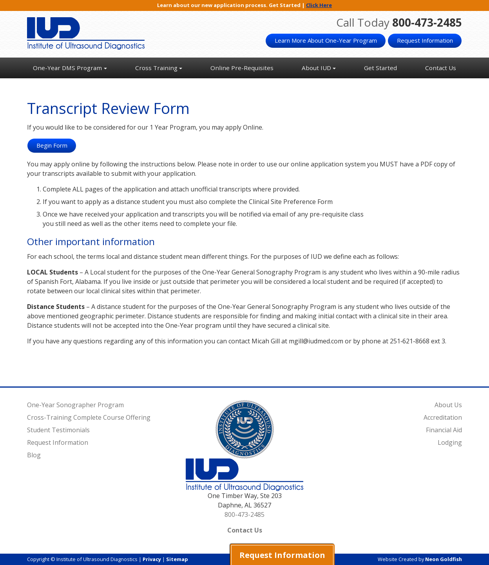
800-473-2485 (427, 22)
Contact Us (440, 68)
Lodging (450, 442)
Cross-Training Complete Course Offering (88, 417)
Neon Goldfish (443, 559)
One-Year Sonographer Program (75, 405)
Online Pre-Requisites (241, 68)
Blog (34, 455)
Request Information (425, 40)
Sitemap (177, 559)
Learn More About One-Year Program (326, 40)
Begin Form (51, 145)
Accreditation (443, 417)
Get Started (380, 68)
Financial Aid (444, 430)
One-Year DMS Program (67, 68)
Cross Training (156, 68)
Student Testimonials (58, 430)
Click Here (319, 5)
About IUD (316, 68)
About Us (448, 405)
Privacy (152, 559)
